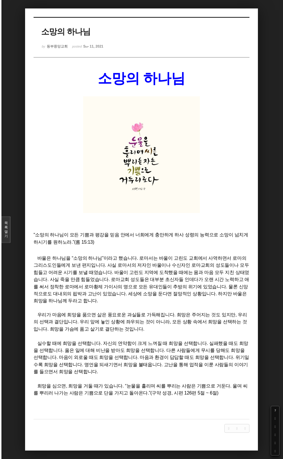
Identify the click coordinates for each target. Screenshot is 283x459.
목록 (6, 229)
